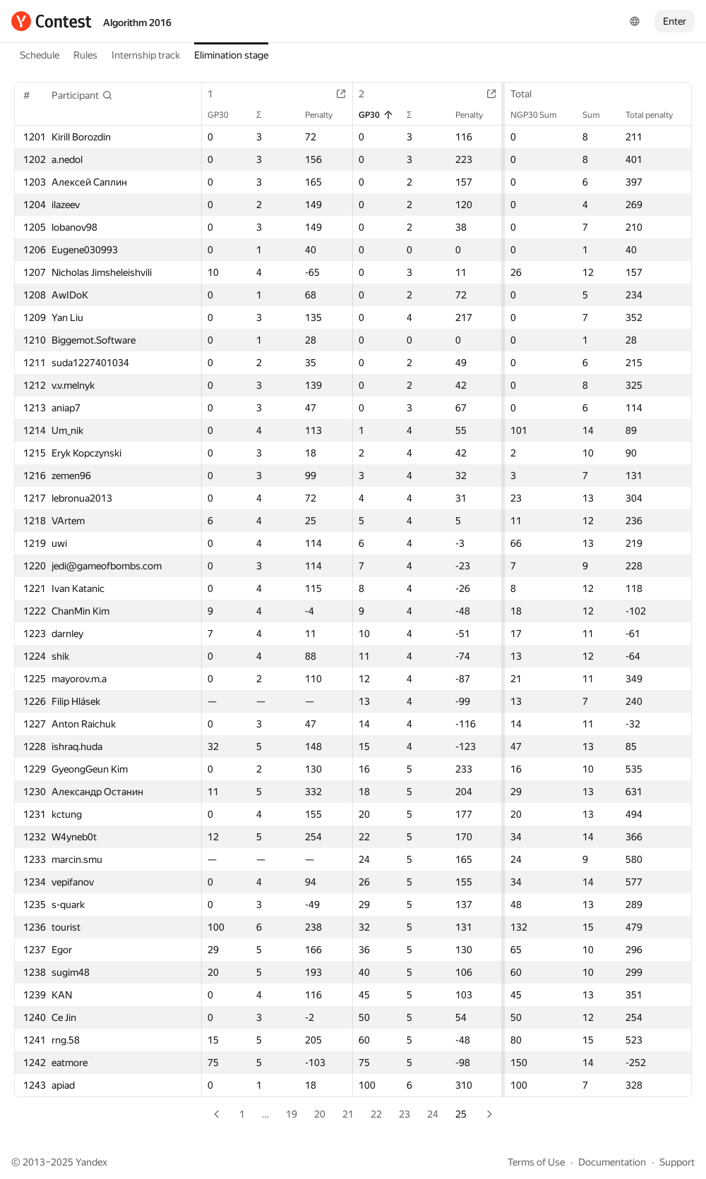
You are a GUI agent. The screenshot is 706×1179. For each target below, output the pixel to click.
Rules (85, 55)
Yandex (91, 1162)
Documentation (612, 1162)
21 (348, 1114)
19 (291, 1114)
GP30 (225, 115)
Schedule (39, 55)
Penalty (326, 115)
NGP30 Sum (540, 115)
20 (319, 1114)
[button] (82, 95)
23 (404, 1114)
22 (376, 1114)
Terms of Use (536, 1162)
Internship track (146, 55)
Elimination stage (231, 55)
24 (432, 1114)
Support (677, 1162)
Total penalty (656, 115)
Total (528, 94)
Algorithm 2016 (137, 22)
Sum (598, 115)
